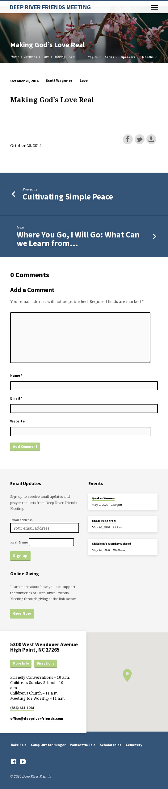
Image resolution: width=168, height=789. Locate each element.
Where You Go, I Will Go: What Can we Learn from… (78, 238)
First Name (19, 542)
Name (16, 375)
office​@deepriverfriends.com (36, 718)
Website (17, 421)
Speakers (130, 57)
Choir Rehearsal (104, 521)
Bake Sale (19, 745)
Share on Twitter (140, 139)
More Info (21, 663)
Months (150, 57)
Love (45, 57)
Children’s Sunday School (111, 544)
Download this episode (151, 139)
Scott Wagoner (59, 80)
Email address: (21, 520)
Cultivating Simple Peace (68, 196)
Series (111, 57)
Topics (95, 57)
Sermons (30, 57)
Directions (45, 663)
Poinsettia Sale (82, 745)
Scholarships (110, 745)
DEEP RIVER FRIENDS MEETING (50, 7)
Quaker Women (103, 498)
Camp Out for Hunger (48, 745)
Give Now (22, 613)
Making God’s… (66, 57)
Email (16, 398)
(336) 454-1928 (22, 707)
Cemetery (134, 745)
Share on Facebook (128, 139)
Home (14, 57)
